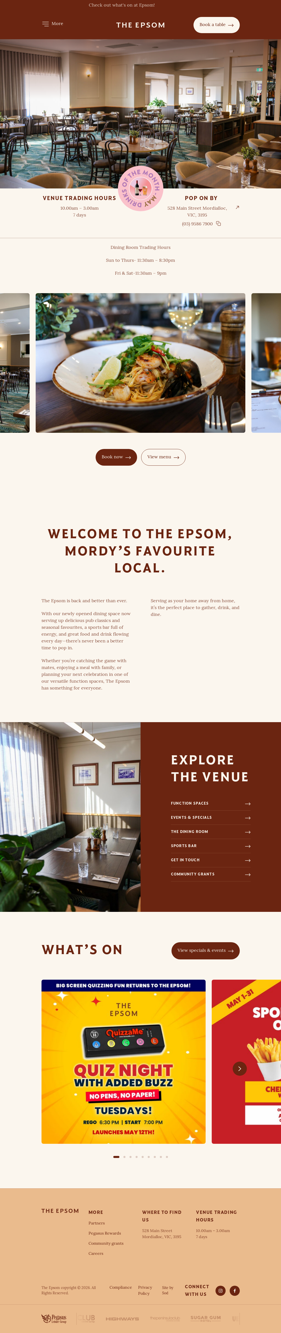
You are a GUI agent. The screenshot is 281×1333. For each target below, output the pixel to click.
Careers (96, 1254)
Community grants (106, 1244)
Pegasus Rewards (105, 1234)
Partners (97, 1223)
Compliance (121, 1288)
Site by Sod (167, 1290)
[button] (52, 24)
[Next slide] (240, 1069)
